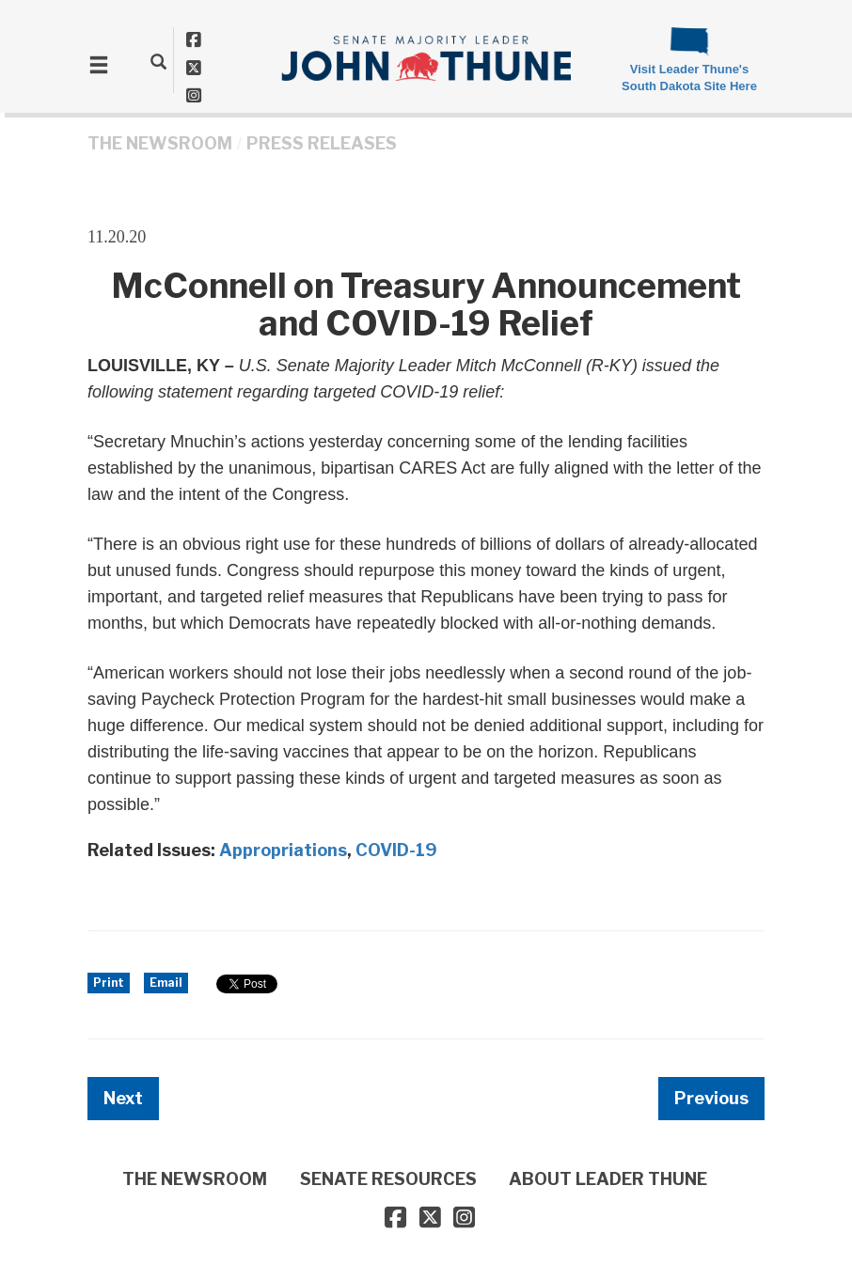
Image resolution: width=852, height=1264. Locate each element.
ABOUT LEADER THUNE (608, 1179)
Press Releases (321, 143)
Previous (711, 1098)
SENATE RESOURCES (388, 1179)
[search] (158, 61)
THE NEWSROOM (159, 143)
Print (108, 982)
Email (166, 982)
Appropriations (283, 850)
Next (123, 1098)
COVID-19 (396, 850)
